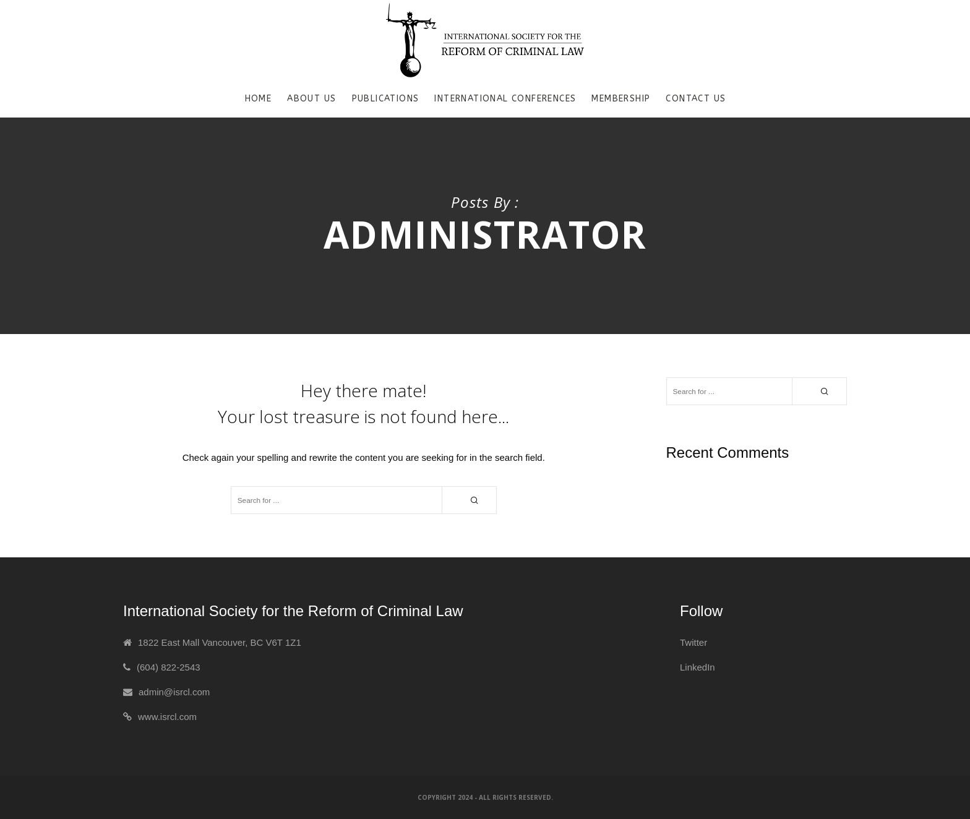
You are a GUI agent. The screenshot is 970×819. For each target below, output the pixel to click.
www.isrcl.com (167, 716)
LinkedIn (697, 667)
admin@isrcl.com (174, 692)
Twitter (693, 642)
